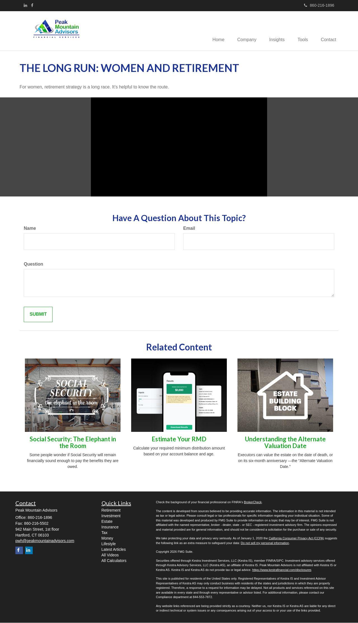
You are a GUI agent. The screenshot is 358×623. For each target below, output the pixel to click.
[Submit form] (38, 314)
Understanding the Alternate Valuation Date (285, 443)
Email (189, 228)
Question (33, 264)
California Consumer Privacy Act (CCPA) (296, 538)
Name (30, 228)
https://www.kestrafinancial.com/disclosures (282, 570)
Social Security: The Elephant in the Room (73, 443)
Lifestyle (109, 544)
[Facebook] (32, 5)
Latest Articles (114, 550)
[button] (242, 31)
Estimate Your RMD (179, 439)
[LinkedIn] (25, 5)
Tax (105, 533)
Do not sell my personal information (265, 543)
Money (107, 539)
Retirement (111, 511)
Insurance (110, 527)
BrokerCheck (253, 502)
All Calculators (114, 561)
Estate (107, 522)
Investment (111, 516)
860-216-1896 (319, 5)
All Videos (110, 555)
